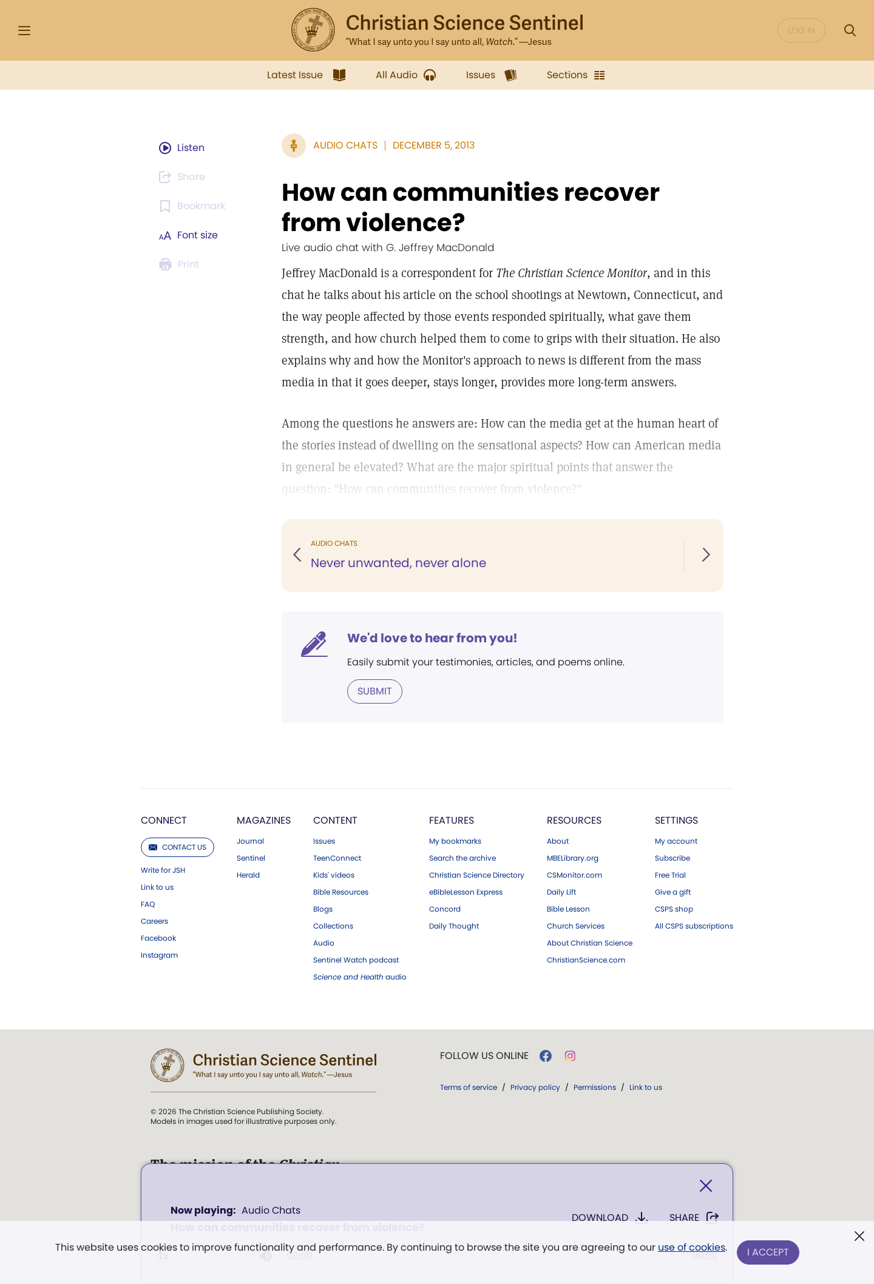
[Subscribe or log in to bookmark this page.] (194, 206)
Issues (324, 841)
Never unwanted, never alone (398, 562)
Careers (154, 921)
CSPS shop (674, 909)
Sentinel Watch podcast (356, 960)
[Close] (705, 1186)
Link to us (157, 887)
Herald (248, 875)
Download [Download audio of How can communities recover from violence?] (610, 1218)
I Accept (768, 1252)
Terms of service (468, 1087)
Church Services (576, 926)
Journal (250, 841)
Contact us (177, 847)
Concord (445, 909)
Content (335, 820)
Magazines (264, 820)
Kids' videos (333, 875)
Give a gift (673, 892)
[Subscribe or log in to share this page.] (184, 177)
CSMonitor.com (574, 875)
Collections (333, 926)
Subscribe (672, 858)
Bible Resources (340, 892)
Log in (801, 30)
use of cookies (691, 1247)
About (558, 841)
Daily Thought (454, 926)
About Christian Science (589, 943)
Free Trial (670, 875)
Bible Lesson (568, 909)
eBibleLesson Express (466, 892)
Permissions (595, 1087)
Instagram (159, 955)
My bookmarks (455, 841)
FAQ (148, 904)
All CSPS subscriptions (694, 926)
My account (676, 841)
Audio (323, 943)
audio (360, 977)
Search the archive (462, 858)
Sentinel (251, 858)
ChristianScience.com (586, 960)
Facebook (158, 938)
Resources (574, 820)
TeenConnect (337, 858)
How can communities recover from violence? (471, 207)
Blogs (323, 909)
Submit (374, 691)
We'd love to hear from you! (432, 638)
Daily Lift (561, 892)
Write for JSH (163, 870)
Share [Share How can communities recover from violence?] (694, 1218)
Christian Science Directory (476, 875)
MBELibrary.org (572, 858)
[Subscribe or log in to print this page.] (181, 264)
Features (451, 820)
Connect (164, 820)
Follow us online (484, 1056)
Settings (676, 820)
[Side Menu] (24, 30)
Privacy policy (535, 1087)
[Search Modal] (849, 30)
